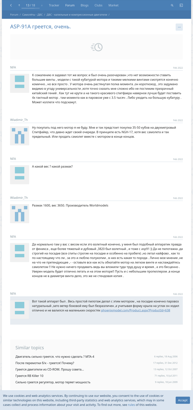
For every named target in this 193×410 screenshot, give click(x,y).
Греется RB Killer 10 (29, 376)
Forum (14, 14)
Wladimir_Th (19, 120)
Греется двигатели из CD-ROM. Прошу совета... (49, 369)
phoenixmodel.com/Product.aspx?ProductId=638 (135, 310)
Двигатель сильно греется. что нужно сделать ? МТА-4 (54, 357)
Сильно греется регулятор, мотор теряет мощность (52, 382)
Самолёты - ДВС (32, 14)
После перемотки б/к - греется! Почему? (44, 363)
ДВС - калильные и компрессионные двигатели (77, 14)
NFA (13, 67)
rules (131, 405)
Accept (183, 400)
